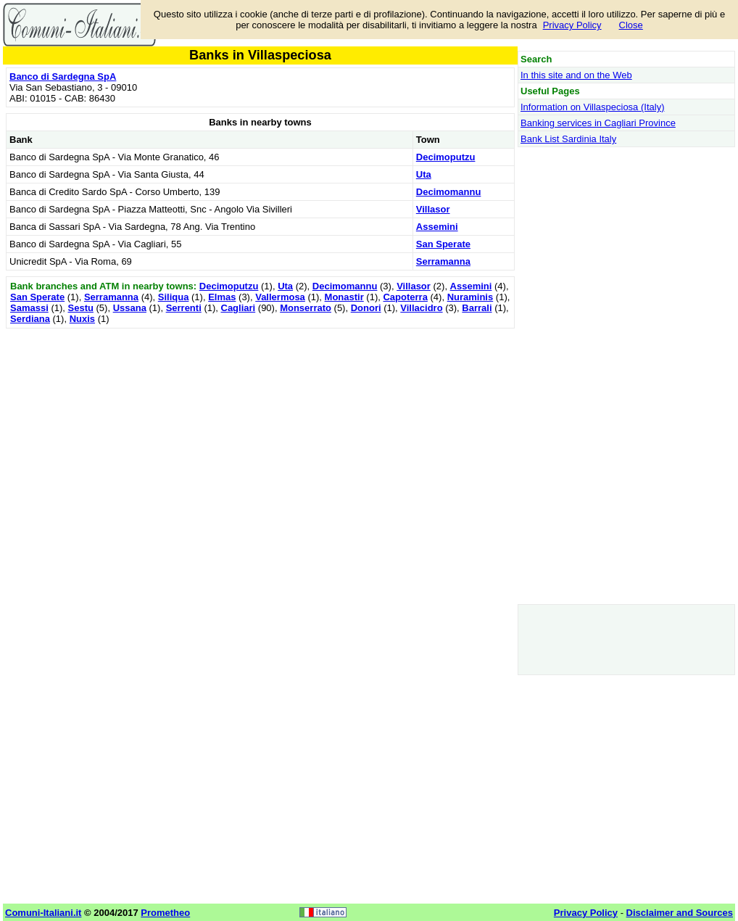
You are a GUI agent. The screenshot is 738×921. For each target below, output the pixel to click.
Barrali (477, 307)
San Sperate (443, 244)
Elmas (222, 297)
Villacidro (421, 307)
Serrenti (184, 307)
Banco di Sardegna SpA (62, 76)
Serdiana (30, 318)
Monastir (344, 297)
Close (631, 25)
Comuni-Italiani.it (43, 912)
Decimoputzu (446, 157)
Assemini (437, 226)
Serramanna (443, 261)
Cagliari (238, 307)
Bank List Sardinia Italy (568, 138)
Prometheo (165, 912)
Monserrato (305, 307)
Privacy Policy (572, 25)
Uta (423, 174)
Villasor (433, 209)
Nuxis (82, 318)
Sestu (81, 307)
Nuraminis (470, 297)
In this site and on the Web (576, 75)
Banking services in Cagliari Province (598, 122)
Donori (366, 307)
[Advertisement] (260, 433)
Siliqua (173, 297)
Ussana (129, 307)
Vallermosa (280, 297)
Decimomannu (448, 191)
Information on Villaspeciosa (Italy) (592, 107)
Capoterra (405, 297)
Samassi (29, 307)
